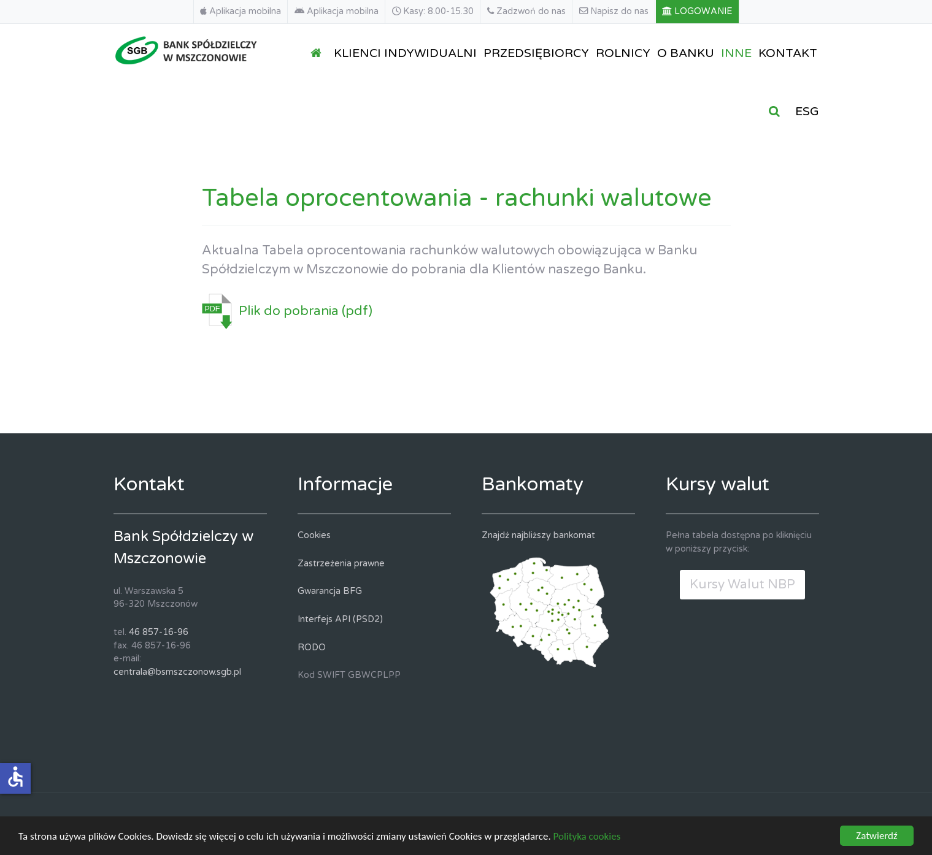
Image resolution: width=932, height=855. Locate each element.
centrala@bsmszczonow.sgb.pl (177, 672)
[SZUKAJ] (777, 110)
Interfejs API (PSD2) (340, 619)
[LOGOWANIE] (697, 11)
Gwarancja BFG (330, 591)
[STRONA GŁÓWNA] (318, 52)
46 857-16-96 (158, 632)
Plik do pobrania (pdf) (305, 311)
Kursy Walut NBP (742, 584)
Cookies (314, 535)
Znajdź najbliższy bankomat (538, 535)
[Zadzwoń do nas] (526, 11)
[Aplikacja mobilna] (240, 11)
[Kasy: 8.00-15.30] (433, 11)
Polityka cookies (587, 838)
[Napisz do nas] (614, 11)
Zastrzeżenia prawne (341, 563)
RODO (312, 647)
